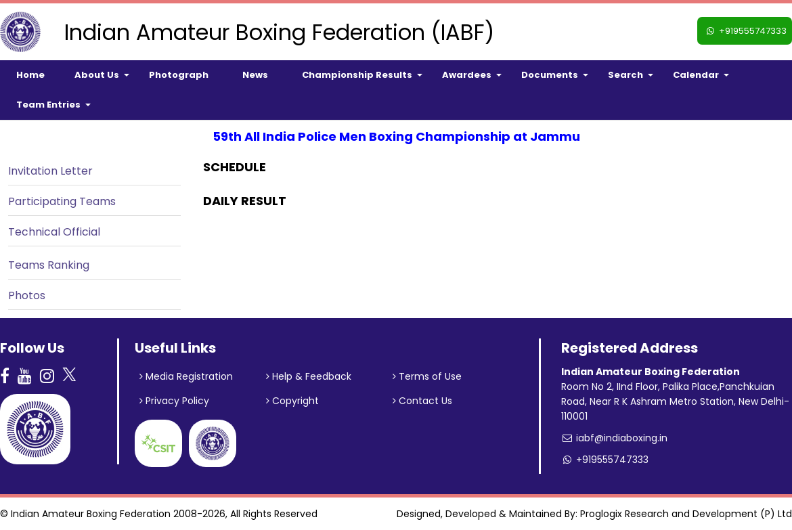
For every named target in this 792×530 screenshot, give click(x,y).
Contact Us (422, 400)
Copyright (292, 400)
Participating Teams (62, 201)
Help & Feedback (308, 376)
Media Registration (186, 376)
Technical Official (54, 232)
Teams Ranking (48, 265)
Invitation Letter (50, 171)
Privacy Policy (174, 400)
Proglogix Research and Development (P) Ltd (686, 514)
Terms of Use (427, 376)
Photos (26, 295)
